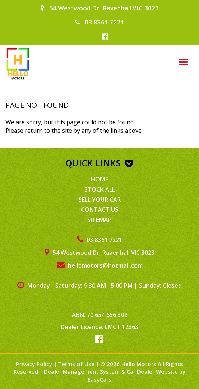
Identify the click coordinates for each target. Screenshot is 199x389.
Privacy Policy (35, 363)
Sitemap (99, 220)
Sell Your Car (100, 200)
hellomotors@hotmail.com (100, 265)
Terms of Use (77, 363)
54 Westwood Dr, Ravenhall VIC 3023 (100, 8)
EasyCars (99, 379)
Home (99, 179)
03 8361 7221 (99, 22)
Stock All (99, 189)
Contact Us (99, 209)
